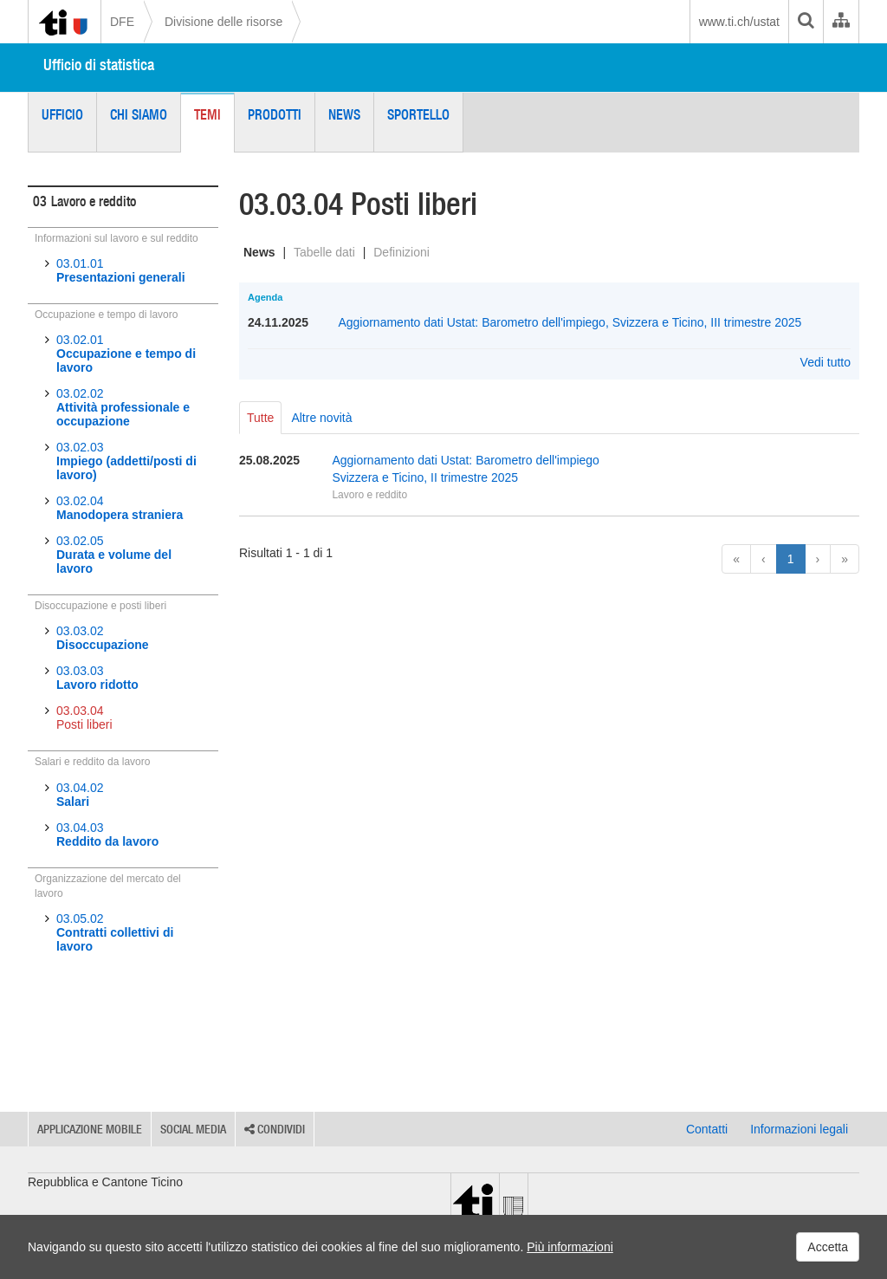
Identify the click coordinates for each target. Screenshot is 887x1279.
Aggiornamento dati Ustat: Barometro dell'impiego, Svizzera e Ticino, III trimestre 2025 (569, 322)
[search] (805, 21)
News (344, 114)
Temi (207, 114)
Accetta (827, 1247)
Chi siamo (138, 114)
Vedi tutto (825, 362)
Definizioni (401, 252)
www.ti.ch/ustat (739, 22)
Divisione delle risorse (223, 22)
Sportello (418, 114)
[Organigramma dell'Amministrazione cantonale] (840, 21)
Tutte (260, 418)
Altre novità (321, 418)
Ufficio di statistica (98, 65)
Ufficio (62, 114)
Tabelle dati (324, 252)
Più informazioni (570, 1247)
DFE (122, 22)
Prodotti (274, 114)
